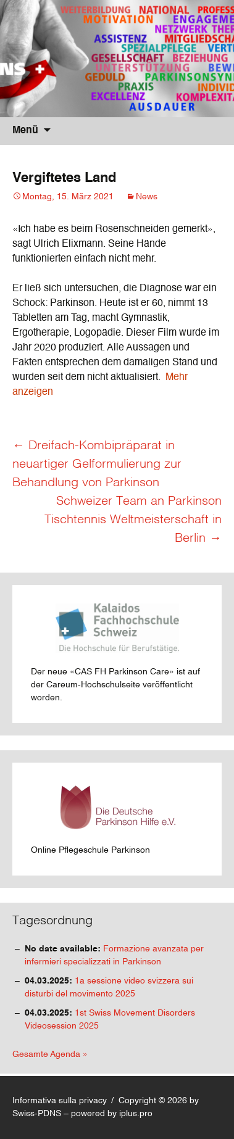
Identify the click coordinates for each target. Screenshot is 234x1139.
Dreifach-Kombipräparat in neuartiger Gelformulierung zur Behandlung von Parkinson (97, 464)
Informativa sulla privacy (59, 1100)
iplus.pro (136, 1113)
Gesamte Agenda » (50, 1054)
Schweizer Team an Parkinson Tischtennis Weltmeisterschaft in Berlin (133, 520)
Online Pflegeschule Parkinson (105, 818)
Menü (25, 131)
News (146, 197)
